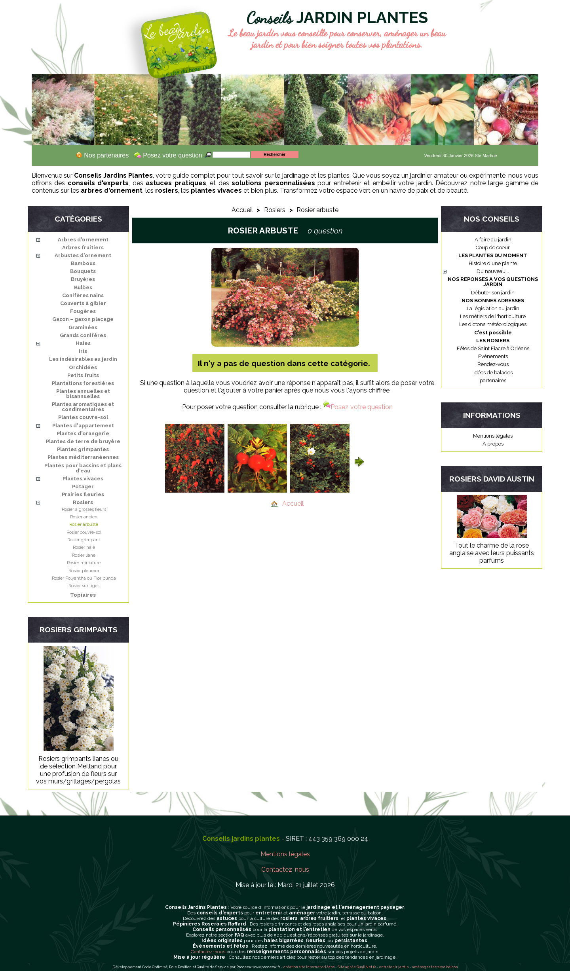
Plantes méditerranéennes (83, 457)
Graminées (82, 327)
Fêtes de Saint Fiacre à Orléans (493, 348)
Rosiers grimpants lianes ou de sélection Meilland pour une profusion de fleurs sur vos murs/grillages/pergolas (78, 770)
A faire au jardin (493, 240)
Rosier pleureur (83, 570)
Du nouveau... (493, 271)
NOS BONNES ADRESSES (493, 300)
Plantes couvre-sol (83, 417)
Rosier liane (83, 555)
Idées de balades (493, 373)
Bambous (83, 263)
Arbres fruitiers (83, 247)
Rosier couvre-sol (83, 532)
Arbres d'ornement (83, 240)
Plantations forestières (83, 383)
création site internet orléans (308, 967)
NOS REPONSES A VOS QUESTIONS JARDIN (493, 281)
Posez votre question (358, 407)
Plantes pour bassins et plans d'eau (83, 468)
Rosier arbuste (83, 524)
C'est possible (493, 333)
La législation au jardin (493, 308)
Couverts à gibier (83, 303)
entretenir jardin (394, 967)
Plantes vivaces (83, 479)
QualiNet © (366, 967)
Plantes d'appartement (83, 426)
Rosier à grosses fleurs (84, 509)
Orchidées (83, 367)
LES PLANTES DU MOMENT (492, 255)
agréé (350, 967)
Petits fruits (83, 375)
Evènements (493, 356)
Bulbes (83, 287)
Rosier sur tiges (83, 585)
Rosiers (83, 502)
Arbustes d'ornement (83, 255)
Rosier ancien (83, 517)
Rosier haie (84, 547)
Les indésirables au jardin (83, 359)
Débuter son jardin (493, 293)
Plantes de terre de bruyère (83, 441)
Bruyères (83, 279)
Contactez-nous (285, 869)
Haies (83, 343)
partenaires (493, 380)
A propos (493, 444)
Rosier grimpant (83, 539)
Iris (83, 351)
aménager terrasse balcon (435, 967)
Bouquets (83, 271)
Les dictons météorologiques (492, 324)
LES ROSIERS (492, 340)
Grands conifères (83, 335)
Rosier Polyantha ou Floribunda (84, 578)
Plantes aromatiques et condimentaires (83, 406)
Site (341, 967)
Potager (83, 486)
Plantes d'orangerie (83, 433)
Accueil (242, 210)
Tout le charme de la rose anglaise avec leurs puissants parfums (491, 553)
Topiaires (83, 595)
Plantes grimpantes (83, 449)
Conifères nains (83, 295)
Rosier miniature (84, 562)
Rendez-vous (493, 364)
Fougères (83, 311)
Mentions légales (493, 436)
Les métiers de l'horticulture (493, 316)
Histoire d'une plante (493, 263)
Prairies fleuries (83, 494)
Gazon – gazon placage (83, 319)
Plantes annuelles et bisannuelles (83, 393)
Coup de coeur (493, 247)
